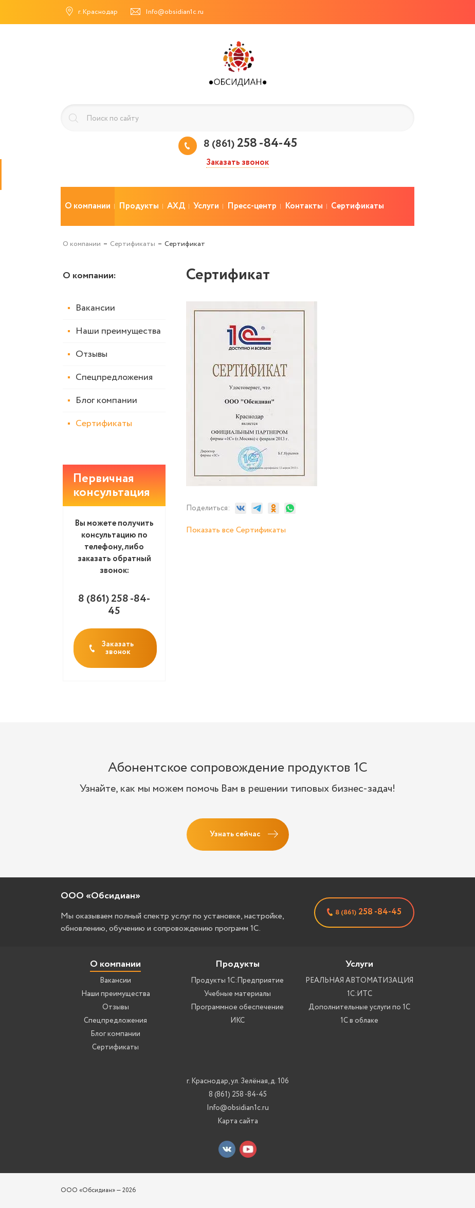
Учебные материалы (237, 994)
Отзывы (91, 354)
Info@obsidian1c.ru (238, 1108)
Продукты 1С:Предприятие (237, 980)
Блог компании (106, 400)
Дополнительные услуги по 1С (359, 1007)
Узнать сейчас (235, 834)
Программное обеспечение (237, 1007)
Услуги (359, 964)
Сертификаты (104, 423)
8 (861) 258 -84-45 (238, 1094)
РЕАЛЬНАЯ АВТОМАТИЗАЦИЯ (359, 980)
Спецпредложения (114, 377)
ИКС (237, 1020)
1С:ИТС (359, 994)
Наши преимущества (118, 331)
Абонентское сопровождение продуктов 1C (238, 768)
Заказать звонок (237, 163)
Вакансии (95, 308)
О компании (115, 964)
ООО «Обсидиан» (100, 896)
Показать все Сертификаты (236, 530)
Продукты (237, 964)
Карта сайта (237, 1121)
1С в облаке (359, 1020)
